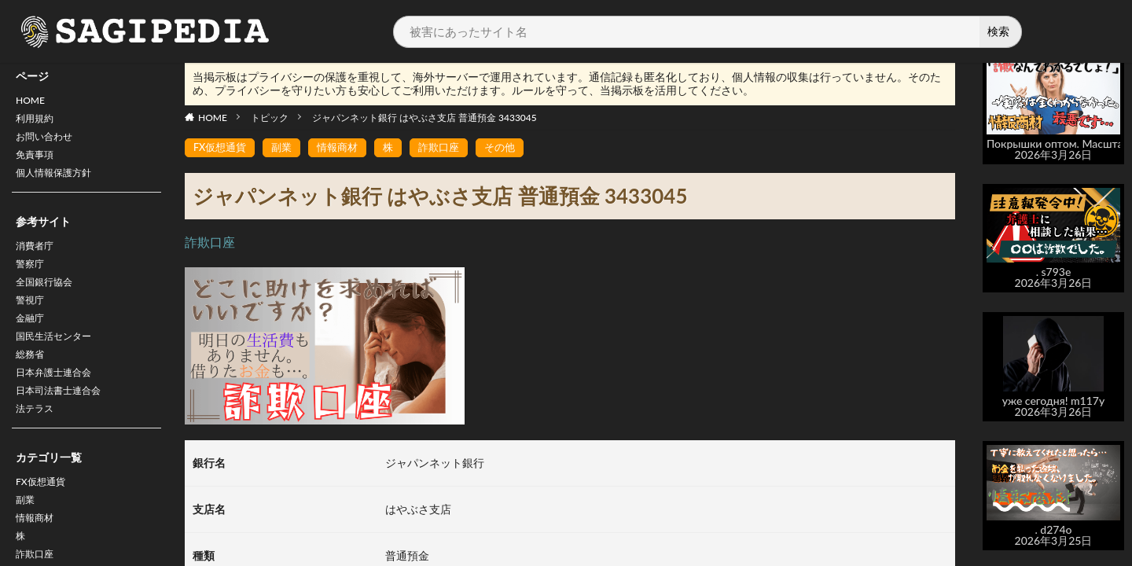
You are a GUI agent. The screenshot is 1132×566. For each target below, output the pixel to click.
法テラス (38, 443)
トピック (270, 117)
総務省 (32, 381)
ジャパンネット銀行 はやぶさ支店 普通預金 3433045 (424, 117)
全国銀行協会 (49, 300)
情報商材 (345, 148)
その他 (514, 148)
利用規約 (38, 122)
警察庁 (32, 279)
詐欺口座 (450, 148)
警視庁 (32, 320)
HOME (33, 101)
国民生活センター (60, 361)
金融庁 (32, 340)
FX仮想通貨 (44, 518)
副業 (27, 539)
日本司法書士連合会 (65, 422)
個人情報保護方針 (60, 183)
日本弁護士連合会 (60, 402)
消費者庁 (38, 259)
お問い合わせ (49, 142)
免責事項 (38, 163)
